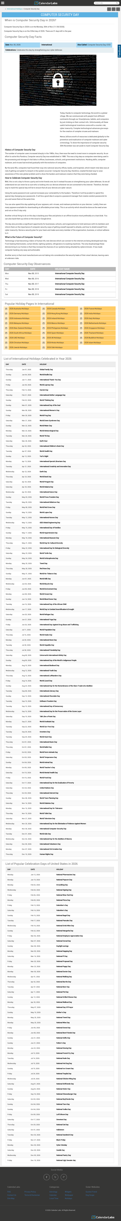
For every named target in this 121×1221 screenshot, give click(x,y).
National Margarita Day (64, 931)
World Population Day (47, 630)
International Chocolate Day (50, 696)
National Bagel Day (63, 915)
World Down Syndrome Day (50, 421)
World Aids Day (45, 834)
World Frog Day (45, 415)
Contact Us (11, 1195)
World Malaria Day (46, 487)
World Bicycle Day (46, 584)
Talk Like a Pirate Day (48, 716)
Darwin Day (44, 390)
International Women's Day (49, 410)
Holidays (68, 1198)
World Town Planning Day (49, 798)
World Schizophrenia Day (49, 558)
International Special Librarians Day (53, 461)
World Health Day (46, 451)
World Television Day (47, 818)
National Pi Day (61, 956)
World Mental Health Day (49, 773)
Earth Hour (44, 441)
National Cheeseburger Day (66, 1094)
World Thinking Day (47, 400)
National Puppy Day (63, 966)
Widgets (68, 1192)
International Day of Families (50, 528)
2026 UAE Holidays (17, 338)
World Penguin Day (47, 482)
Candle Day (60, 1150)
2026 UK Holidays (54, 338)
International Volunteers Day (50, 844)
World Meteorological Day (49, 431)
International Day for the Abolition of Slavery (56, 839)
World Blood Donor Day (48, 599)
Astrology (53, 1192)
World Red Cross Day (47, 507)
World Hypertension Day (48, 533)
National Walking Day (64, 977)
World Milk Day (45, 579)
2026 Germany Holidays (19, 313)
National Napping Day (64, 951)
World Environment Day (48, 589)
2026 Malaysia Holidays (19, 323)
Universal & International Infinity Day (53, 655)
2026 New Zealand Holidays (20, 328)
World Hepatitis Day (47, 645)
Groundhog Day (62, 885)
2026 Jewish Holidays (18, 347)
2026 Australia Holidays (19, 309)
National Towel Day (63, 1017)
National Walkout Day (64, 1002)
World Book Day (45, 477)
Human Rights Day (46, 854)
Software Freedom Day (48, 701)
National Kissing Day (63, 1048)
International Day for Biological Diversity (54, 548)
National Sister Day (63, 1089)
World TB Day (45, 436)
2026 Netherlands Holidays (95, 323)
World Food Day (45, 778)
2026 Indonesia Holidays (19, 318)
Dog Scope (90, 1195)
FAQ (9, 1192)
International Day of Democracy (51, 706)
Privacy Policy (30, 1192)
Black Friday (60, 1140)
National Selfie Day (63, 1038)
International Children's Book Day (52, 446)
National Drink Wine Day (65, 926)
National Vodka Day (63, 1109)
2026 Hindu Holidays (55, 343)
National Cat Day (62, 1125)
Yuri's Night (44, 456)
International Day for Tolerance (51, 808)
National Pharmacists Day (65, 875)
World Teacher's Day (47, 767)
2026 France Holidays (93, 309)
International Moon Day (48, 640)
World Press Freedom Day (49, 497)
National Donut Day (63, 1028)
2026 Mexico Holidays (56, 323)
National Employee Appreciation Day (69, 936)
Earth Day (43, 472)
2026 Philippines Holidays (57, 328)
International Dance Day (48, 492)
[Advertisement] (31, 127)
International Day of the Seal (50, 405)
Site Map (10, 1198)
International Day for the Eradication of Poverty (57, 783)
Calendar (53, 1195)
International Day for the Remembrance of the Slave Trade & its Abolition (66, 686)
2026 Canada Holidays (56, 309)
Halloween (60, 1130)
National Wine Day (63, 1023)
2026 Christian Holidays (19, 343)
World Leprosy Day (47, 385)
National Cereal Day (63, 941)
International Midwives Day (50, 502)
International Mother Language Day (52, 395)
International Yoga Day (48, 620)
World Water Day (46, 426)
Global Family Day (46, 370)
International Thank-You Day (50, 380)
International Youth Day (48, 671)
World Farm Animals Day (49, 752)
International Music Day (48, 742)
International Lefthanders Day (50, 676)
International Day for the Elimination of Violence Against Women (63, 824)
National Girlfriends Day (65, 1084)
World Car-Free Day (47, 727)
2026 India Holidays (92, 313)
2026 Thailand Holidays (93, 333)
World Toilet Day (46, 813)
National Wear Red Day (64, 895)
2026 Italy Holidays (92, 318)
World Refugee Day (47, 614)
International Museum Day (49, 538)
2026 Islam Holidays (92, 343)
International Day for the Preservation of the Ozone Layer (60, 711)
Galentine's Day (62, 905)
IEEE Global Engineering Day (50, 523)
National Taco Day (63, 1104)
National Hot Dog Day (64, 1063)
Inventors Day (45, 732)
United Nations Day (47, 788)
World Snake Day (46, 635)
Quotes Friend (91, 1192)
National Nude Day (63, 1058)
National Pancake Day (64, 921)
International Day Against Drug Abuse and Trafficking (59, 625)
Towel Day (43, 563)
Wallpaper (69, 1195)
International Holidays (14, 9)
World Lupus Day (46, 512)
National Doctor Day (63, 972)
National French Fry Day (65, 1053)
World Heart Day (46, 737)
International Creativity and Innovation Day (55, 466)
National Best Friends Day (65, 1033)
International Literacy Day (49, 691)
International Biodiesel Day (49, 665)
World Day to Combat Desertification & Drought (57, 609)
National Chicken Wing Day (66, 1079)
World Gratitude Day (47, 722)
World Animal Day (46, 762)
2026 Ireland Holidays (56, 318)
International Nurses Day (49, 517)
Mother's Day (61, 1012)
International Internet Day (49, 793)
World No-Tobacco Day (48, 574)
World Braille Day (46, 375)
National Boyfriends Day (65, 1099)
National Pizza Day (63, 900)
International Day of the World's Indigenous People (58, 660)
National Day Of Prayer (64, 1007)
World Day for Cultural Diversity (51, 543)
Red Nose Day (45, 568)
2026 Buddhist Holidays (94, 338)
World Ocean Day (46, 594)
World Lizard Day (46, 681)
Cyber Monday (61, 1145)
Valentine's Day (62, 910)
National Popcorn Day (64, 880)
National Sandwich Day (64, 1135)
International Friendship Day (50, 650)
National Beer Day (63, 987)
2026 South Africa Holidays (20, 333)
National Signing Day (63, 890)
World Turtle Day (46, 553)
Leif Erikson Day (62, 1114)
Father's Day (61, 1043)
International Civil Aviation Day (51, 849)
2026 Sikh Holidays (54, 347)
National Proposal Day (64, 961)
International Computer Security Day (69, 273)
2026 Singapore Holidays (94, 328)
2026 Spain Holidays (55, 333)
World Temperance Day (48, 757)
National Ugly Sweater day (66, 1160)
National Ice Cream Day (65, 1068)
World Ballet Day (46, 747)
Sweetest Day (61, 1119)
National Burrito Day (63, 982)
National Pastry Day (63, 1155)
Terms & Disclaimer (32, 1195)
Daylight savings (62, 946)
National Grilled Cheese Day (66, 997)
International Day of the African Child (53, 604)
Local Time (53, 1198)
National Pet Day (62, 992)
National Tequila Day (63, 1074)
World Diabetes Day (47, 803)
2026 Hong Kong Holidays (57, 313)
